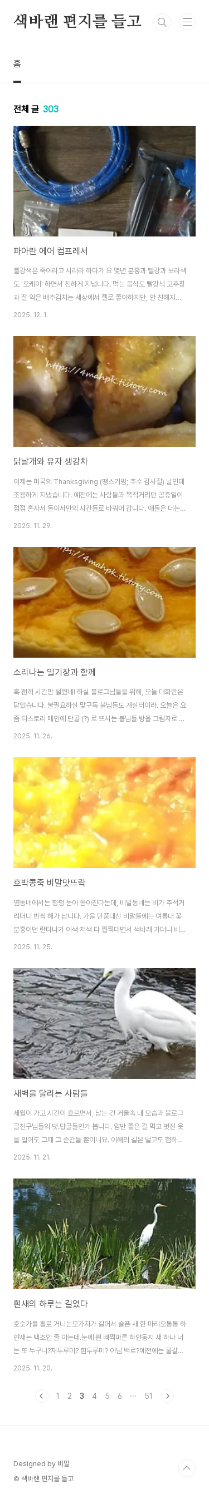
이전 (41, 1396)
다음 (167, 1396)
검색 (162, 22)
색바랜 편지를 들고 (77, 22)
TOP (187, 1468)
